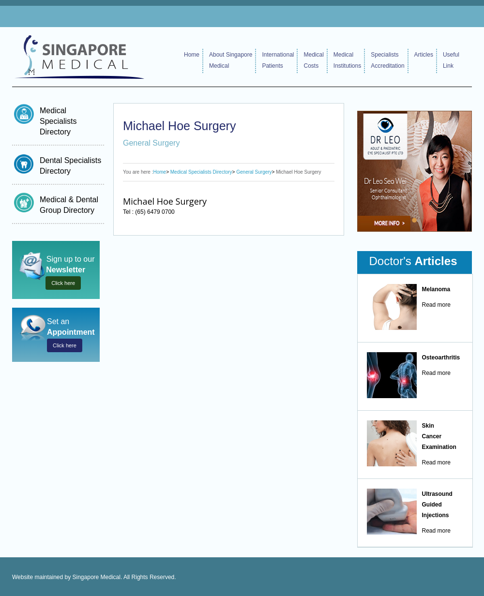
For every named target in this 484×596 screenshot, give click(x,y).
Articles (423, 54)
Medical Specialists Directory (58, 121)
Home (191, 54)
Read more (436, 304)
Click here (63, 283)
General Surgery (254, 172)
